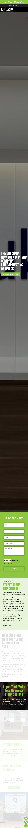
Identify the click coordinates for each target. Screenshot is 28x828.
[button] (26, 9)
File (4, 558)
